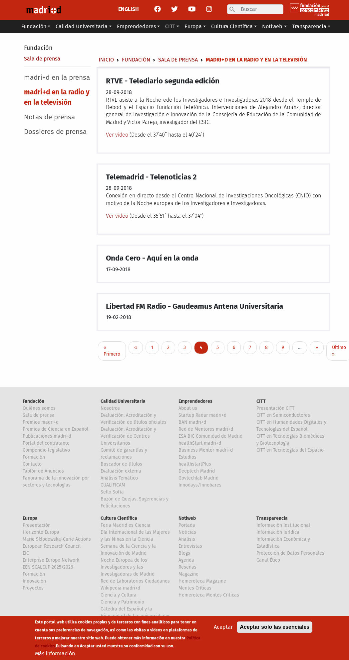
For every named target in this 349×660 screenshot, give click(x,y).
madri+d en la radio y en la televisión (57, 97)
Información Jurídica (277, 532)
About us (187, 408)
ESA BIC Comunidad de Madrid (210, 436)
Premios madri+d (41, 422)
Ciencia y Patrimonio (122, 602)
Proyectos (33, 588)
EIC (26, 553)
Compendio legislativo (46, 450)
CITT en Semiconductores (283, 415)
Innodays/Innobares (199, 485)
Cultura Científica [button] (232, 26)
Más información (55, 654)
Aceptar (223, 627)
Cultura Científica (119, 518)
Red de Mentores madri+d (205, 429)
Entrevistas (190, 546)
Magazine (188, 574)
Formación (34, 457)
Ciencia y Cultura (119, 595)
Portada (186, 525)
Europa (30, 518)
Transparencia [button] (309, 26)
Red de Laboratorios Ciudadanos (135, 581)
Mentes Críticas (194, 588)
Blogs (184, 553)
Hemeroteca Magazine (202, 581)
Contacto (32, 464)
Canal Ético (268, 560)
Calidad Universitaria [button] (82, 26)
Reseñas (187, 567)
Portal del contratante (46, 443)
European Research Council (52, 546)
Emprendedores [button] (136, 26)
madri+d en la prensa (57, 77)
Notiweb (187, 518)
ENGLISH (128, 9)
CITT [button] (170, 26)
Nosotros (110, 408)
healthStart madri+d (199, 443)
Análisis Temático (119, 478)
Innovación (34, 581)
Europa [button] (193, 26)
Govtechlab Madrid (198, 478)
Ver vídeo (118, 135)
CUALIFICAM (113, 485)
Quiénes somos (39, 408)
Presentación (37, 525)
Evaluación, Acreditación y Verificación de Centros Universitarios (128, 436)
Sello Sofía (112, 492)
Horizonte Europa (41, 532)
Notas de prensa (49, 117)
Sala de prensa (42, 58)
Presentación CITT (275, 408)
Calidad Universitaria (123, 401)
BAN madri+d (192, 422)
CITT (261, 401)
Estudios (187, 457)
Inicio (106, 59)
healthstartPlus (194, 464)
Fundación (38, 48)
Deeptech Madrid (196, 471)
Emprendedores (195, 401)
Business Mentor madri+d (205, 450)
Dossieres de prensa (55, 132)
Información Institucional (283, 525)
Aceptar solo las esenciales (274, 627)
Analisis (186, 539)
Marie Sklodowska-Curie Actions (57, 539)
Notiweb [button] (272, 26)
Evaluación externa (121, 471)
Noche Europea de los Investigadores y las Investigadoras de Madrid (128, 567)
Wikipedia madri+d (120, 588)
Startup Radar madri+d (202, 415)
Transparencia (272, 518)
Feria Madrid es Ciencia (126, 525)
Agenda (186, 560)
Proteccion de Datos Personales (290, 553)
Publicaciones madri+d (47, 436)
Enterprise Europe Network (51, 560)
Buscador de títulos (121, 464)
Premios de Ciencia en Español (55, 429)
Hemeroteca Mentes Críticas (208, 595)
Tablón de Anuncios (43, 471)
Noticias (187, 532)
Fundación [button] (33, 26)
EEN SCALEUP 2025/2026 (48, 567)
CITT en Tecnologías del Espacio (290, 450)
